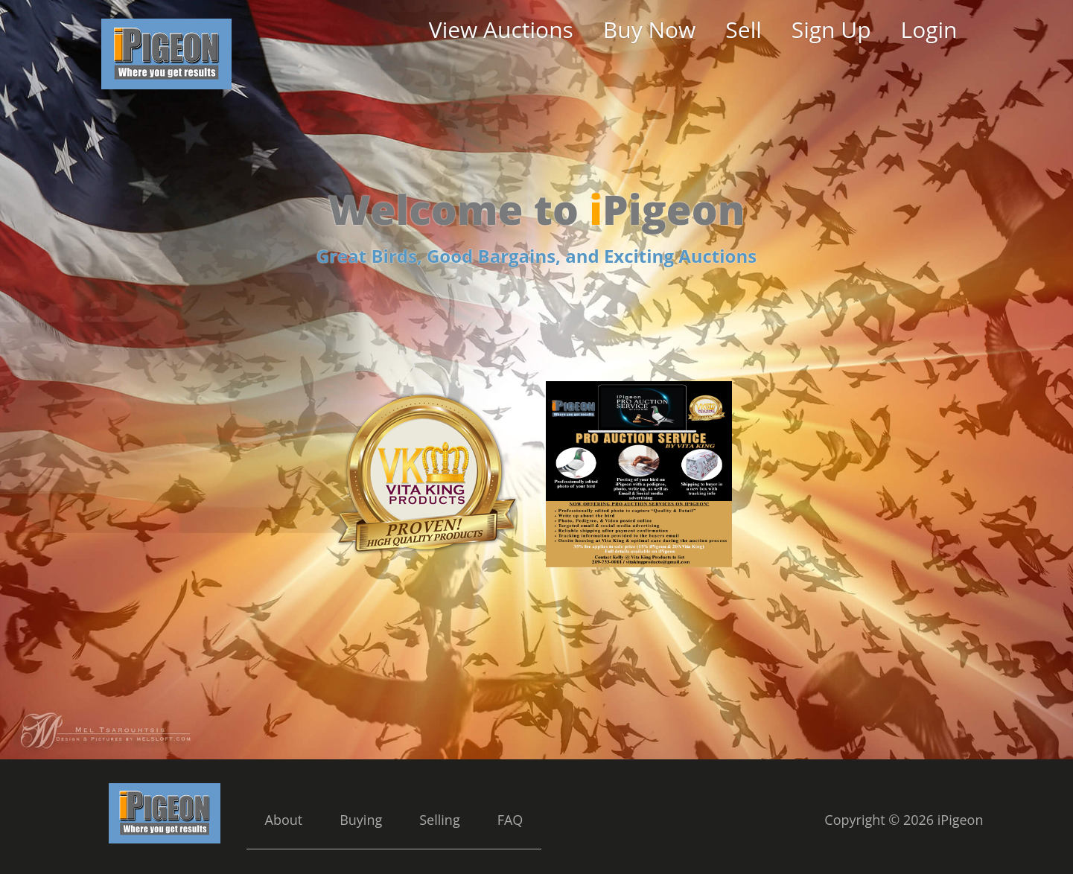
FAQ (510, 820)
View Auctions (501, 29)
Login (929, 29)
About (284, 820)
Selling (439, 820)
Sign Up (831, 29)
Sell (743, 29)
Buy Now (649, 29)
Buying (361, 820)
